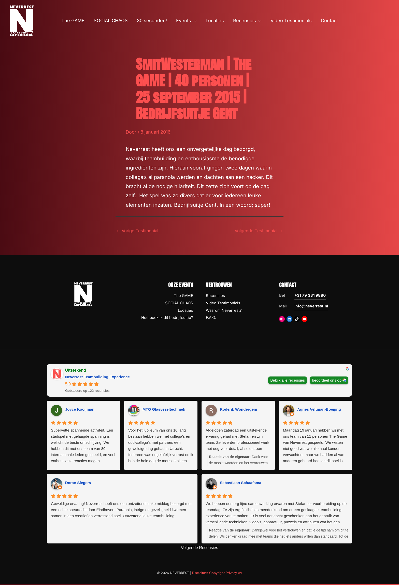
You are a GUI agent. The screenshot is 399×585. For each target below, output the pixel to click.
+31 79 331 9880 (310, 296)
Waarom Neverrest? (224, 311)
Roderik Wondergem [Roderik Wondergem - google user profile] (238, 410)
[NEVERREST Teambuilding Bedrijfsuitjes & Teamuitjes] (21, 20)
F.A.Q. (211, 318)
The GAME (183, 296)
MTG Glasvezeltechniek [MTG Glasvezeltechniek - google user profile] (163, 410)
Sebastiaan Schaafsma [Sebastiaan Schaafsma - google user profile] (240, 484)
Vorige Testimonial (139, 231)
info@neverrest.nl (311, 306)
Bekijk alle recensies (287, 381)
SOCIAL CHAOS (179, 303)
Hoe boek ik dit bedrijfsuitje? (167, 318)
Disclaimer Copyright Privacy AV (217, 574)
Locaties (185, 311)
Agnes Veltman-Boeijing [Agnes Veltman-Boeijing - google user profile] (319, 410)
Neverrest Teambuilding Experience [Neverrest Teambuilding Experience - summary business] (97, 377)
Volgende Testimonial (256, 231)
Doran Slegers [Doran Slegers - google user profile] (78, 484)
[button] (193, 21)
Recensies (215, 296)
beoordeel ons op (326, 381)
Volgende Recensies (199, 548)
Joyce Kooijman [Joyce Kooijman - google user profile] (79, 410)
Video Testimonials (223, 303)
